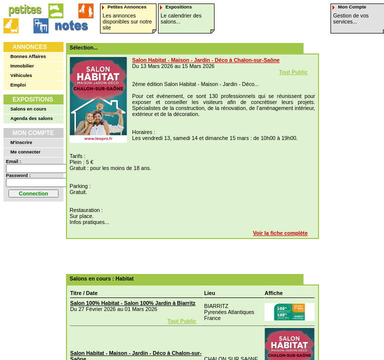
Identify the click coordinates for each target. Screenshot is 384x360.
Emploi (18, 85)
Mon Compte (33, 133)
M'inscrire (21, 142)
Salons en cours (28, 109)
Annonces (29, 47)
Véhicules (21, 75)
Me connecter (25, 152)
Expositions (32, 99)
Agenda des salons (31, 118)
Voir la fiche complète (280, 233)
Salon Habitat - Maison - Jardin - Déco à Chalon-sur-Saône (206, 60)
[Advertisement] (189, 257)
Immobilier (22, 66)
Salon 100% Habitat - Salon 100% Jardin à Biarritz (133, 303)
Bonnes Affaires (28, 56)
